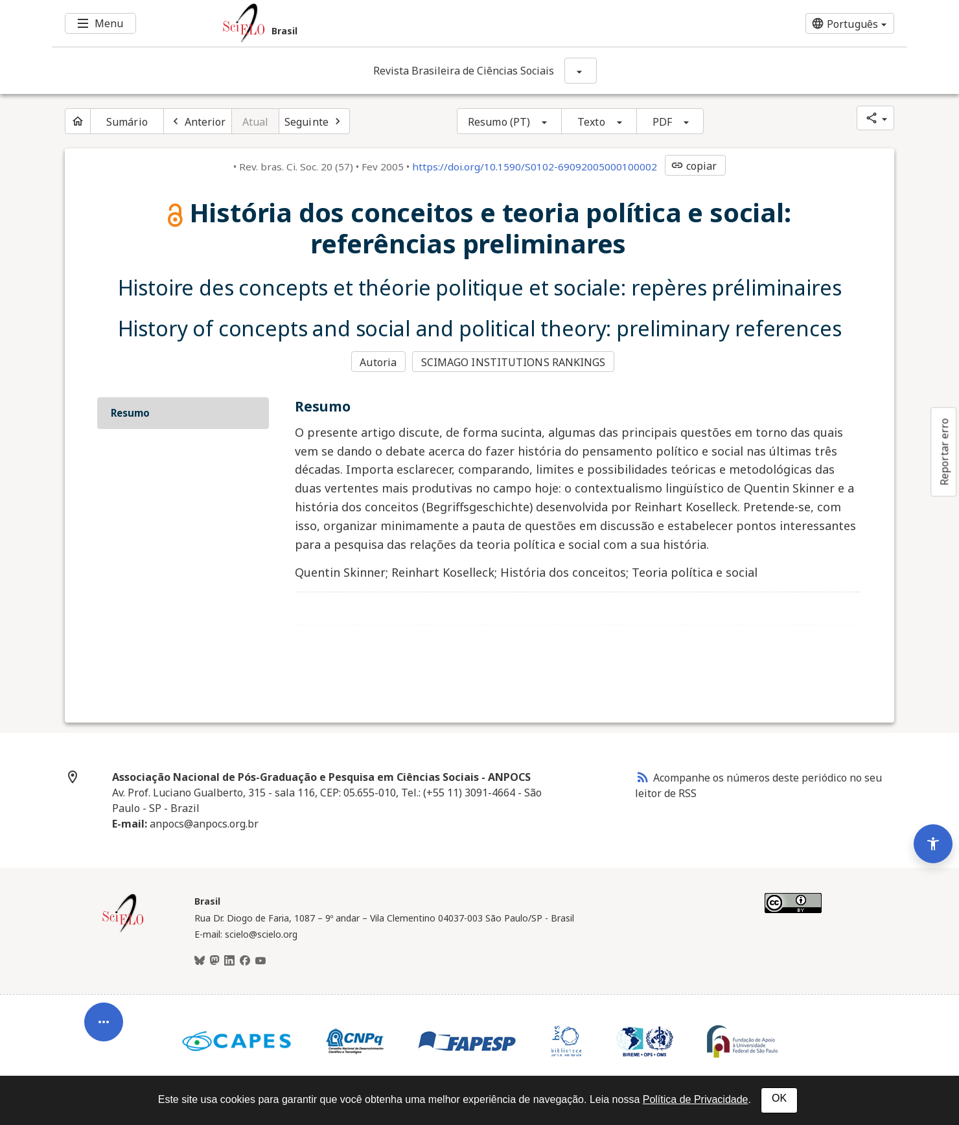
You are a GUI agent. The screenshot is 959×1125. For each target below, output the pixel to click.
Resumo (130, 412)
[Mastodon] (214, 961)
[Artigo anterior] (197, 121)
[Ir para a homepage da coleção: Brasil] (408, 23)
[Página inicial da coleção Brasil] (123, 930)
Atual (255, 122)
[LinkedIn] (229, 961)
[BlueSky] (199, 961)
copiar (694, 166)
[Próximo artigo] (314, 121)
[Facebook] (245, 961)
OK (779, 1098)
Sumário (127, 122)
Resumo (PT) (499, 122)
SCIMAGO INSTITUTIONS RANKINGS (513, 362)
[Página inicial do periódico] (78, 121)
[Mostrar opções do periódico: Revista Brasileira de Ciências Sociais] (580, 71)
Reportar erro (944, 451)
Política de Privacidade (695, 1099)
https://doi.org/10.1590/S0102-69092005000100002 (534, 166)
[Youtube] (260, 961)
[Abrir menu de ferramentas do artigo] (103, 1027)
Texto (591, 122)
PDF (662, 122)
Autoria (378, 362)
